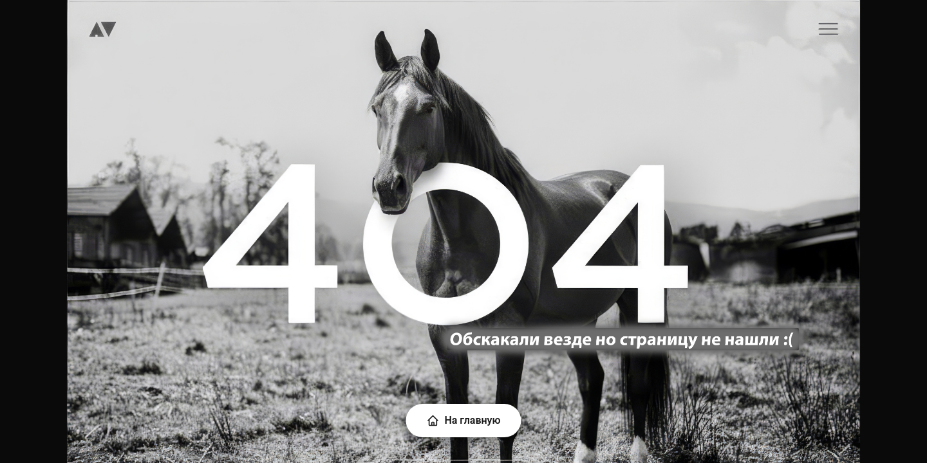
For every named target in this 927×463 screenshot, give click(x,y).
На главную (463, 420)
